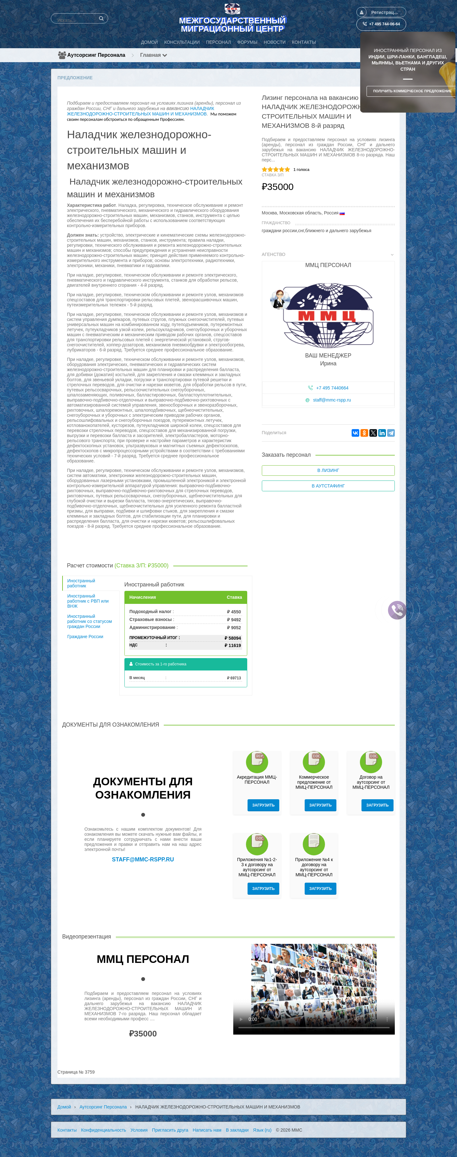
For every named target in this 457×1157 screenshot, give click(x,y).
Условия (139, 1130)
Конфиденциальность (103, 1130)
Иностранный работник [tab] (81, 583)
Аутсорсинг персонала (96, 55)
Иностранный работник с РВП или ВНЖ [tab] (88, 601)
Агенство (328, 254)
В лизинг (328, 470)
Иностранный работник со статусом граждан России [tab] (89, 621)
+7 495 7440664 (332, 387)
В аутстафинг (328, 485)
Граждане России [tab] (85, 636)
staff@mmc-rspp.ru (332, 399)
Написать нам (207, 1130)
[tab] (328, 331)
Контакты (66, 1130)
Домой (64, 1106)
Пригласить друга (170, 1130)
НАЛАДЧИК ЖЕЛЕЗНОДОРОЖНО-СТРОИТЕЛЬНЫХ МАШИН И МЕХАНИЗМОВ (140, 111)
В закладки (237, 1130)
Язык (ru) (262, 1130)
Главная (154, 55)
